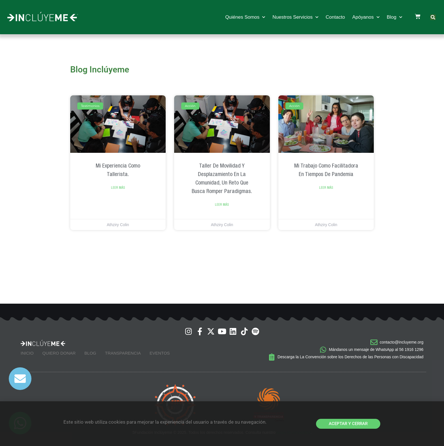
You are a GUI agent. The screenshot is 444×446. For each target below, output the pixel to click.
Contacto (335, 17)
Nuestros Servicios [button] (295, 17)
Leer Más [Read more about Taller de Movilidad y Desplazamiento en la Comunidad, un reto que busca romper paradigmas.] (222, 205)
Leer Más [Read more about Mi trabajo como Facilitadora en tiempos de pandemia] (326, 188)
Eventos (160, 353)
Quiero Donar (59, 353)
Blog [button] (394, 17)
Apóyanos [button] (365, 17)
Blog (90, 353)
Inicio (27, 353)
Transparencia (123, 353)
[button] (433, 17)
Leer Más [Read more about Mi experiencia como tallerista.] (118, 188)
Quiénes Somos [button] (245, 17)
